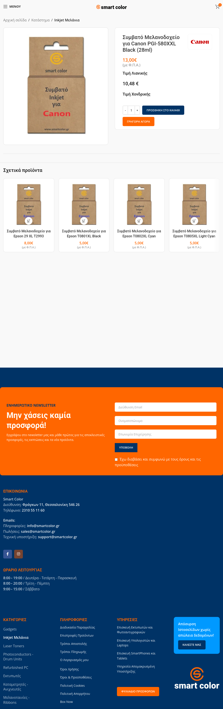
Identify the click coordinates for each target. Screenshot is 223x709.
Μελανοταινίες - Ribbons (16, 700)
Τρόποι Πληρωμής (73, 652)
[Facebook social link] (7, 554)
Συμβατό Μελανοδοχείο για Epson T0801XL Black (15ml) (84, 236)
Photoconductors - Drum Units (18, 656)
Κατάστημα (40, 20)
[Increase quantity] (137, 110)
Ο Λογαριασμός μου (74, 660)
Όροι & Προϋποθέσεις (76, 677)
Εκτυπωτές (12, 675)
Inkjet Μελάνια (67, 20)
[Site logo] (111, 6)
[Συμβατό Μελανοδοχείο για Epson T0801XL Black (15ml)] (84, 204)
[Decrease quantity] (125, 110)
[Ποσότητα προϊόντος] (131, 110)
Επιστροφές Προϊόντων (77, 635)
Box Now (66, 702)
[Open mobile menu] (12, 6)
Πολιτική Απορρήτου (75, 694)
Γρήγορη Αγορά (138, 121)
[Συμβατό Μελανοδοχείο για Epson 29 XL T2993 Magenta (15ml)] (29, 204)
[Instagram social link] (18, 554)
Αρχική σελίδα (15, 20)
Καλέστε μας (191, 645)
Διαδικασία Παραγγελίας (77, 627)
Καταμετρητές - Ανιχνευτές (15, 687)
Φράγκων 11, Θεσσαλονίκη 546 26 (51, 504)
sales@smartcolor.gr (38, 531)
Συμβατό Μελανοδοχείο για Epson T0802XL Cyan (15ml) (139, 236)
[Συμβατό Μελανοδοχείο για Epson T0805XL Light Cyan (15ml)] (194, 204)
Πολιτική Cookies (72, 685)
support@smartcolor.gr (57, 536)
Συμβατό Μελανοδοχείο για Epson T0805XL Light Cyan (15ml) (194, 236)
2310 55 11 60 (33, 510)
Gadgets (10, 629)
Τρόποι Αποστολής (73, 644)
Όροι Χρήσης (69, 669)
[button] (28, 221)
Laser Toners (13, 646)
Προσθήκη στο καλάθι (163, 110)
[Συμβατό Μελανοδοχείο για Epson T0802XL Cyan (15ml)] (139, 204)
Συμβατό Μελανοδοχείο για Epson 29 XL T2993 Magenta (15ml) (29, 236)
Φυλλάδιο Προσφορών (138, 691)
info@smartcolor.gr (43, 525)
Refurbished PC (15, 667)
